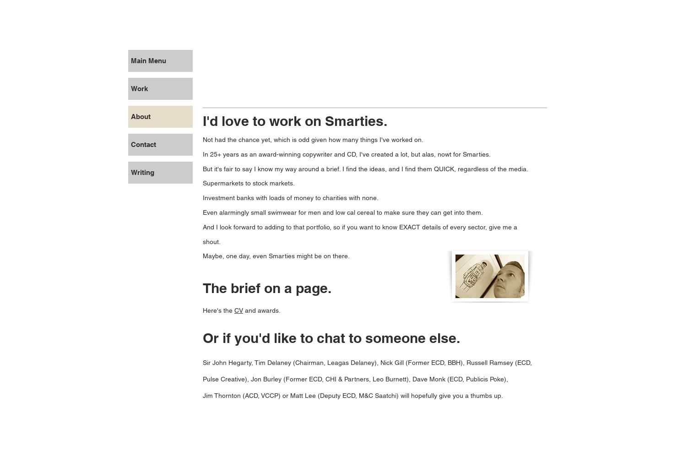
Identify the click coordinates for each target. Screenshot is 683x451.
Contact (143, 144)
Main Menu (148, 61)
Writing (142, 172)
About (141, 116)
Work (139, 88)
